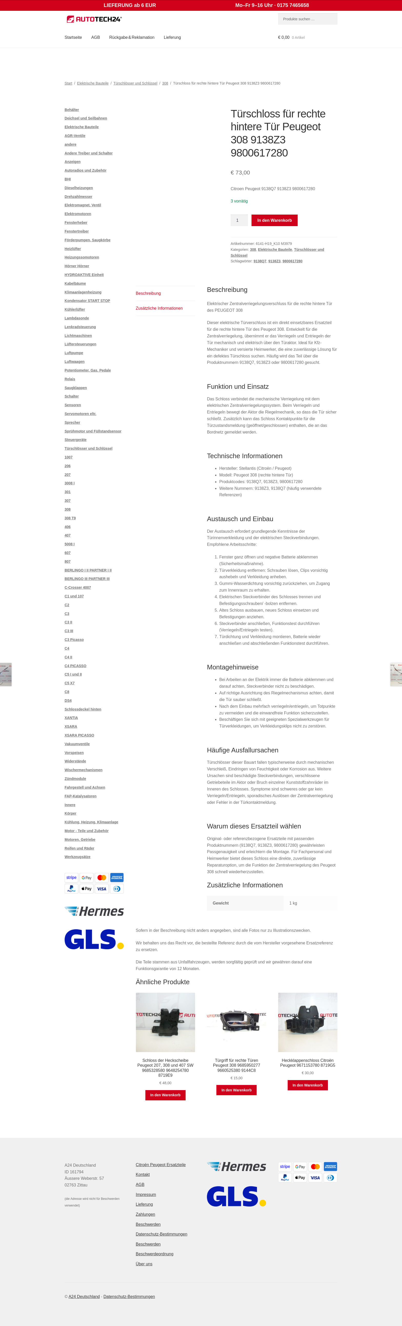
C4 (67, 648)
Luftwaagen (75, 362)
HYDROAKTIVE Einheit (84, 275)
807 (68, 561)
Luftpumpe (74, 353)
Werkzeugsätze (78, 857)
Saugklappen (76, 388)
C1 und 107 (74, 596)
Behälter (72, 110)
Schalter (72, 396)
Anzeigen (73, 162)
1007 (69, 457)
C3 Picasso (74, 640)
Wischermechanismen (84, 770)
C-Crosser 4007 (78, 587)
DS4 (68, 700)
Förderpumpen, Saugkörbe (87, 240)
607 (68, 553)
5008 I (70, 544)
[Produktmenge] (239, 220)
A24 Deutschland (84, 1296)
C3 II (68, 622)
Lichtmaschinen (78, 336)
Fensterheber (76, 222)
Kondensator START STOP (87, 301)
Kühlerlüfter (75, 309)
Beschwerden (148, 1224)
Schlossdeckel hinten (83, 709)
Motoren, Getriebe (80, 839)
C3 (67, 614)
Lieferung (172, 37)
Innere (70, 805)
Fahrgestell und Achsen (85, 787)
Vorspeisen (74, 753)
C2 (67, 605)
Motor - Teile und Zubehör (87, 831)
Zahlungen (145, 1214)
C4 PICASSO (75, 666)
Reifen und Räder (79, 848)
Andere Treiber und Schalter (89, 153)
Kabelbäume (75, 283)
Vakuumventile (77, 744)
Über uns (144, 1264)
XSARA (71, 726)
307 (68, 501)
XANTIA (71, 718)
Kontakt (143, 1174)
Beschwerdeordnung (155, 1254)
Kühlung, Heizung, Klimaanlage (91, 822)
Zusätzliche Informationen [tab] (159, 308)
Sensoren (73, 405)
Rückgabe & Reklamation (131, 37)
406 (68, 527)
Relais (70, 379)
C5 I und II (73, 674)
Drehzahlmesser (78, 197)
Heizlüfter (73, 249)
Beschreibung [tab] (148, 293)
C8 (67, 692)
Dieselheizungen (79, 188)
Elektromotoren (78, 214)
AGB (95, 37)
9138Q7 (260, 261)
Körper (70, 813)
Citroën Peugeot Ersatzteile (161, 1165)
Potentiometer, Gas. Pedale (88, 370)
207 (68, 475)
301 (68, 492)
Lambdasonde (77, 318)
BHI (68, 179)
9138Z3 (274, 261)
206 (68, 466)
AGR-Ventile (75, 136)
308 (165, 83)
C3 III (69, 631)
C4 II (68, 657)
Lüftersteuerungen (80, 344)
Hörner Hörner (77, 266)
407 (68, 535)
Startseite (73, 37)
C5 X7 (70, 683)
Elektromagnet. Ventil (83, 205)
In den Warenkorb (274, 220)
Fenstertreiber (77, 231)
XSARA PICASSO (79, 735)
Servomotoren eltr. (80, 414)
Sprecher (72, 422)
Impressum (146, 1194)
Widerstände (75, 761)
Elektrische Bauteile (93, 83)
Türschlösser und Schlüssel (135, 83)
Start (68, 83)
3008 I (70, 483)
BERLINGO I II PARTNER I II (88, 570)
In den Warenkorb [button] (165, 1095)
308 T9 (70, 518)
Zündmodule (75, 779)
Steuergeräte (76, 440)
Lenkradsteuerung (80, 327)
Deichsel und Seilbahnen (86, 118)
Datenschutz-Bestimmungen (161, 1234)
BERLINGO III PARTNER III (87, 579)
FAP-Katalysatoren (80, 796)
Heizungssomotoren (82, 257)
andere (70, 144)
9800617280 (293, 261)
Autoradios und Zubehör (85, 170)
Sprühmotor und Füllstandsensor (93, 431)
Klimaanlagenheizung (83, 292)
